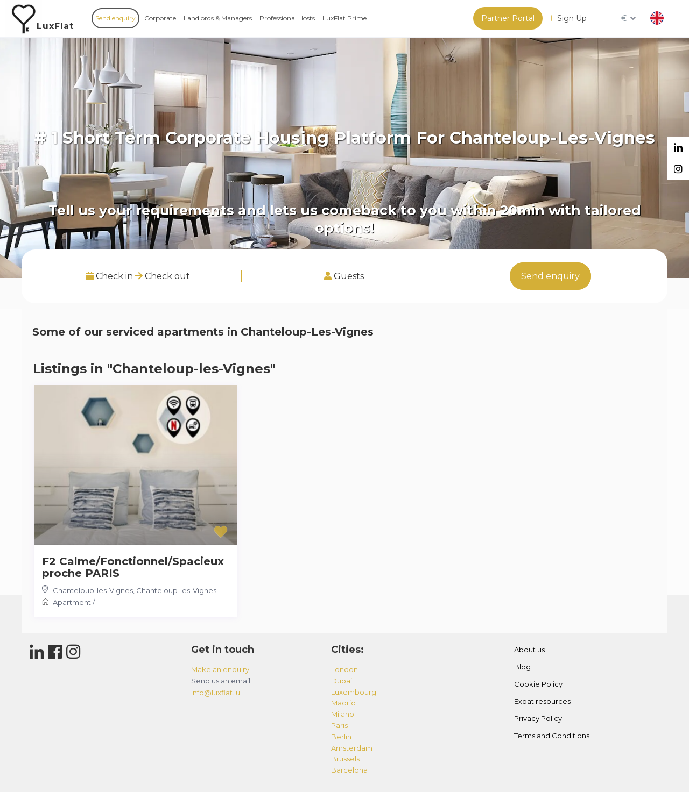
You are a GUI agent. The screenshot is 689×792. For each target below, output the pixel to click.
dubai (341, 680)
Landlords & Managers (218, 18)
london (344, 669)
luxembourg (353, 692)
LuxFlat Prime (344, 18)
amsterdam (351, 748)
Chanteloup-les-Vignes (93, 590)
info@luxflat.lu (215, 692)
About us (529, 649)
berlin (341, 736)
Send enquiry (115, 18)
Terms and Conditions (551, 735)
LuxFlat (55, 26)
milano (342, 714)
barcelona (349, 770)
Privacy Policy (538, 718)
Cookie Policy (538, 684)
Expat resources (542, 701)
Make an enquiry (220, 669)
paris (339, 725)
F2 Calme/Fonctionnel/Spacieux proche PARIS (133, 567)
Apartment (72, 602)
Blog (522, 666)
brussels (345, 758)
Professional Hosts (287, 18)
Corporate (160, 18)
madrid (343, 702)
